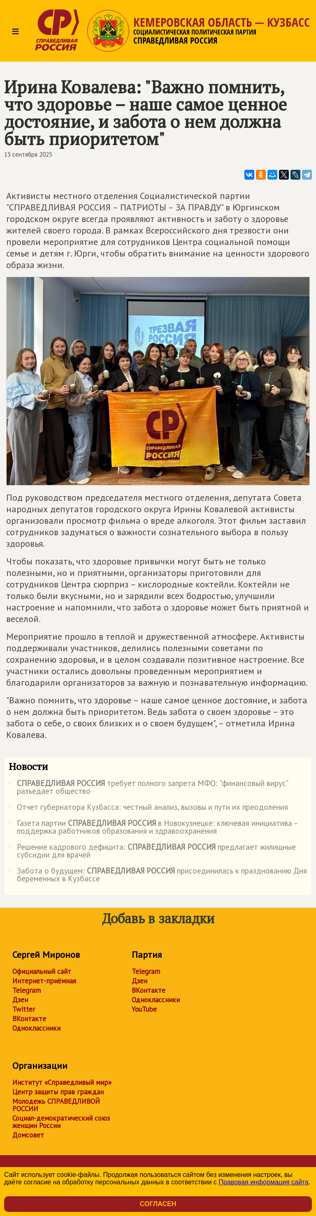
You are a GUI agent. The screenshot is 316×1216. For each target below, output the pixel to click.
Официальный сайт (41, 971)
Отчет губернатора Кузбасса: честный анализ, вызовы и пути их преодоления (148, 808)
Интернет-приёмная (44, 981)
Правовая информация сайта (263, 1182)
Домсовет (28, 1135)
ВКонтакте (29, 1018)
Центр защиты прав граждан (58, 1092)
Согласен (158, 1203)
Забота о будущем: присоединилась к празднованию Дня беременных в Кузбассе (158, 875)
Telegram (26, 990)
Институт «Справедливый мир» (62, 1082)
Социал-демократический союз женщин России (61, 1121)
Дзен (20, 999)
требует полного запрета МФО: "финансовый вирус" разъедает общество (148, 787)
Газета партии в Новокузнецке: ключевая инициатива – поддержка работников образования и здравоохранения (153, 827)
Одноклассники (36, 1028)
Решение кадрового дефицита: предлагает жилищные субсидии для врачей (152, 851)
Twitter (23, 1009)
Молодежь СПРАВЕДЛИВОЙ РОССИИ (56, 1105)
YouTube (144, 1009)
